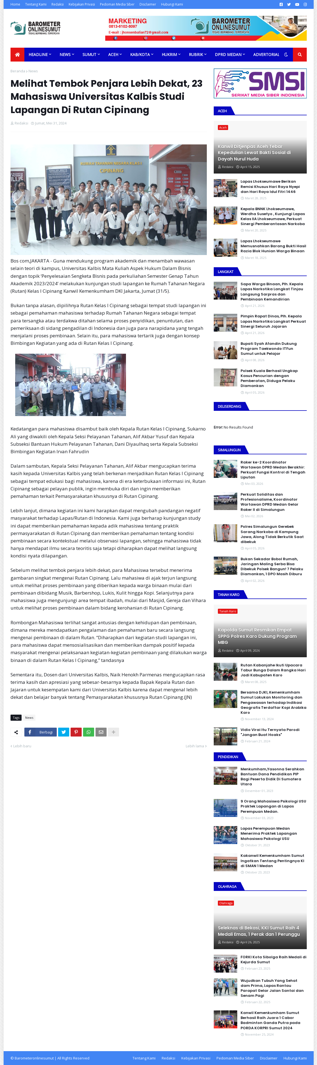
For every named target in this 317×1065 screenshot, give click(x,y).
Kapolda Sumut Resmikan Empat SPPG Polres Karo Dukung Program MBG (257, 636)
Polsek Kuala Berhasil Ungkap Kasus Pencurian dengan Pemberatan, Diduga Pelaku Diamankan (269, 378)
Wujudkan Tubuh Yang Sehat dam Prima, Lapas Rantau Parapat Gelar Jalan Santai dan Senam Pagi (272, 988)
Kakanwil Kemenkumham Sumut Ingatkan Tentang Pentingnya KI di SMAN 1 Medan (272, 860)
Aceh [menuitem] (113, 54)
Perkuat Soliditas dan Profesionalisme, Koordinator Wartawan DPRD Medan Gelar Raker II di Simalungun (269, 502)
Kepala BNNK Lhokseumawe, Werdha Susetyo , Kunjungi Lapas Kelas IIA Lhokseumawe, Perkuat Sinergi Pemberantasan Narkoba (273, 217)
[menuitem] (17, 55)
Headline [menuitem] (38, 54)
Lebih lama (195, 745)
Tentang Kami (36, 4)
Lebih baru (22, 745)
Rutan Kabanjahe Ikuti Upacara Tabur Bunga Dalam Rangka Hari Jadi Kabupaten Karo (273, 670)
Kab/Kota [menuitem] (140, 54)
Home (15, 4)
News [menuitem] (65, 54)
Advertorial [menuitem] (266, 54)
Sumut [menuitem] (89, 54)
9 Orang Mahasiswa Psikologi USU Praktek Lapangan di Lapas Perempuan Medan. (273, 806)
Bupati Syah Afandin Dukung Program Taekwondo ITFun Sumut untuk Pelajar (269, 348)
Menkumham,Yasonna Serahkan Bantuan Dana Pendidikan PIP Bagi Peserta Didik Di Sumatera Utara (272, 777)
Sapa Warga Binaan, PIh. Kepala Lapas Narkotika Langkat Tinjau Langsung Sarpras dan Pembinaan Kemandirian (272, 292)
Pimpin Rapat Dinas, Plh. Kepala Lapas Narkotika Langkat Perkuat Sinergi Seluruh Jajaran (273, 321)
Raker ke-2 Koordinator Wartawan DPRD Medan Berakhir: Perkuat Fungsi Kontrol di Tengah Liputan (273, 470)
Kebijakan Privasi (82, 4)
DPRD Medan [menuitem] (228, 54)
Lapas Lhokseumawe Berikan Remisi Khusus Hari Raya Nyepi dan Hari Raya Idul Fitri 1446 (270, 186)
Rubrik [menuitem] (196, 54)
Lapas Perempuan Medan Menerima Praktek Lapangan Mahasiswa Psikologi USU (269, 833)
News (33, 70)
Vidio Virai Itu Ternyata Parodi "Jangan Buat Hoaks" (270, 732)
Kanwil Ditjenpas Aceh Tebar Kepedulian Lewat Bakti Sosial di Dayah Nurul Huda (254, 153)
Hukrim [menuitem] (169, 54)
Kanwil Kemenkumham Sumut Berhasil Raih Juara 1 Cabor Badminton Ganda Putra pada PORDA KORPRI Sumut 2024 (270, 1020)
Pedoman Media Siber (117, 4)
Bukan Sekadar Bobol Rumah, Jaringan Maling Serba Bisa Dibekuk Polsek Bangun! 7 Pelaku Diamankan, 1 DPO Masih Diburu (272, 567)
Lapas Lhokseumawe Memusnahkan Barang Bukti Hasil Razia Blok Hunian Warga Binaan (273, 246)
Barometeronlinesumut (34, 1058)
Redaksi (57, 4)
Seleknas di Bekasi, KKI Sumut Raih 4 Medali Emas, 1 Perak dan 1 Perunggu (259, 931)
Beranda (18, 70)
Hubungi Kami (172, 4)
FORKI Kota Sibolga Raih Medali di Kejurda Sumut (273, 960)
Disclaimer (148, 4)
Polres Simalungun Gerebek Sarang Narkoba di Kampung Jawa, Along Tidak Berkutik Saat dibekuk (272, 534)
